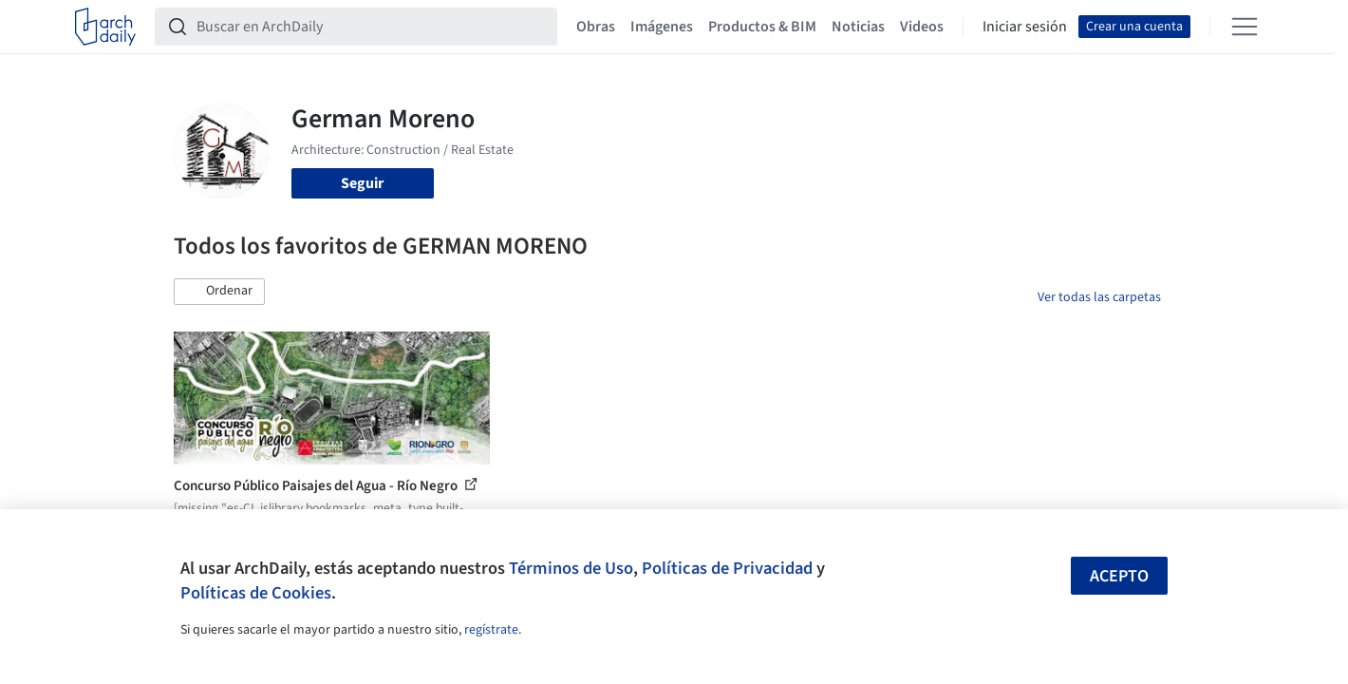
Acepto (1119, 576)
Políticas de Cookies (255, 592)
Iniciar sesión (1025, 26)
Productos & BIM (762, 26)
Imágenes (661, 26)
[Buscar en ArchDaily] (371, 26)
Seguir (362, 183)
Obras (595, 26)
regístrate (491, 629)
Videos (922, 26)
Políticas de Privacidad (727, 568)
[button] (219, 291)
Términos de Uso (571, 568)
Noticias (858, 26)
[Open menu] (1244, 26)
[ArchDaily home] (105, 27)
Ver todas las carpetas (1099, 297)
